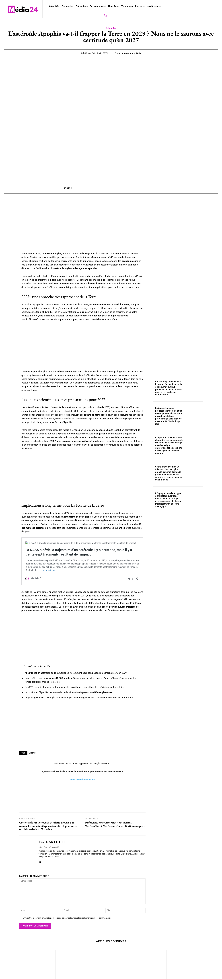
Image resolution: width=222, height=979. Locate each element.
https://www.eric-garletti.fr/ (48, 826)
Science (32, 732)
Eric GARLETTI (100, 47)
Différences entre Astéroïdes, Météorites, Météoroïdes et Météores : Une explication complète (115, 803)
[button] (157, 6)
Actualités (111, 22)
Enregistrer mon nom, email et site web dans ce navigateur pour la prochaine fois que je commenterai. (64, 894)
